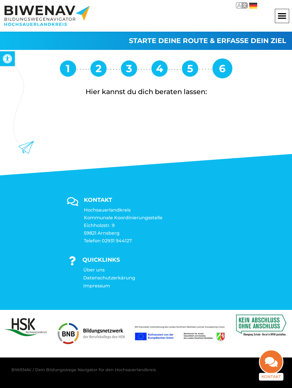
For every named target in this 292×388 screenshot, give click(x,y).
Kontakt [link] (271, 374)
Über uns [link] (94, 270)
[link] (7, 58)
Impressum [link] (96, 286)
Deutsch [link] (253, 5)
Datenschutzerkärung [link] (109, 278)
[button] (282, 16)
